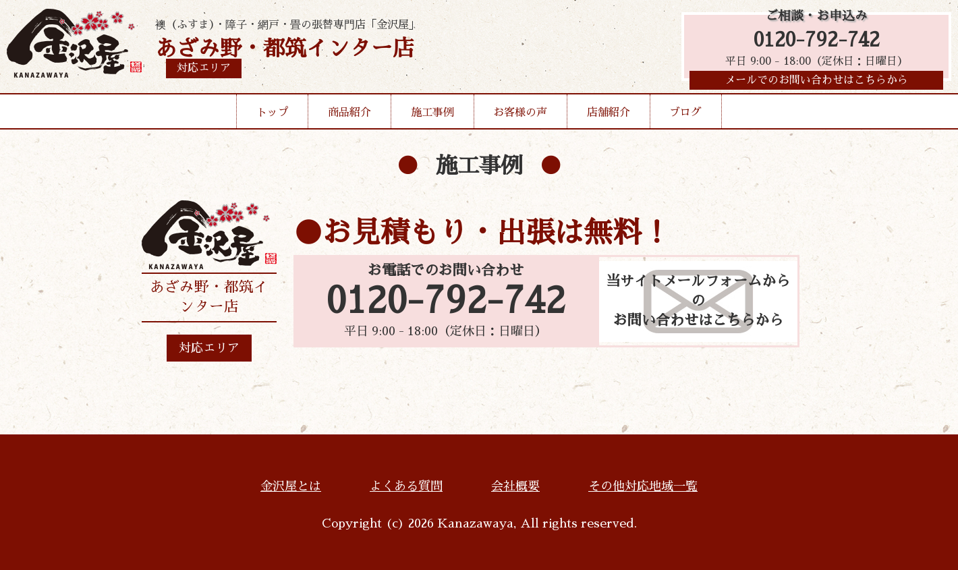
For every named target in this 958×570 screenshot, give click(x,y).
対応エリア (209, 348)
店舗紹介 (608, 117)
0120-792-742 (817, 42)
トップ (272, 117)
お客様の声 (520, 117)
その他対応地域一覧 (643, 486)
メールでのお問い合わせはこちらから (816, 84)
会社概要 (515, 486)
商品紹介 (349, 117)
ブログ (685, 117)
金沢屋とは (290, 486)
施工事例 (432, 117)
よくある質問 (406, 486)
